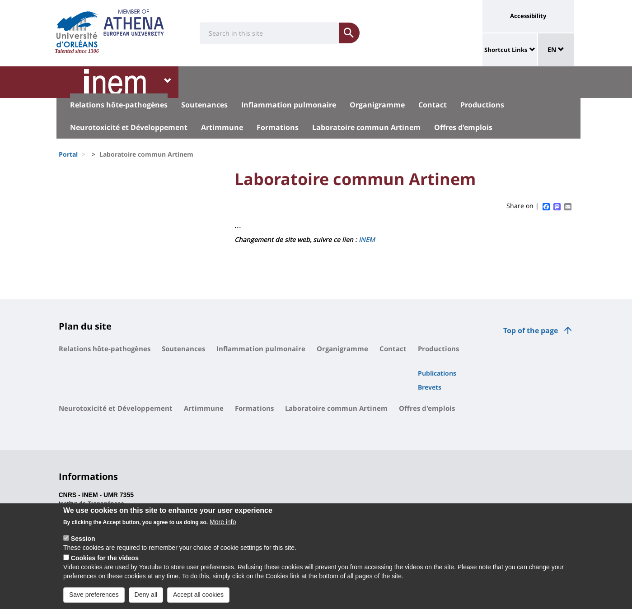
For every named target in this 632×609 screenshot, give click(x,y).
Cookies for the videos (105, 563)
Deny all (146, 600)
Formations (278, 127)
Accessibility (528, 16)
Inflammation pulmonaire (288, 105)
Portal (68, 154)
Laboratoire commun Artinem (366, 127)
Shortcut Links (505, 50)
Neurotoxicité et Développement (128, 127)
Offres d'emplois (463, 127)
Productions (482, 105)
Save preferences (94, 600)
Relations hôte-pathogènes (119, 105)
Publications (437, 373)
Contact (432, 105)
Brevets (429, 387)
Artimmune (222, 127)
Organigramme (377, 105)
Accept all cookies (198, 600)
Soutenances (204, 105)
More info (223, 527)
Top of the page (530, 330)
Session (83, 544)
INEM (367, 239)
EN (556, 49)
